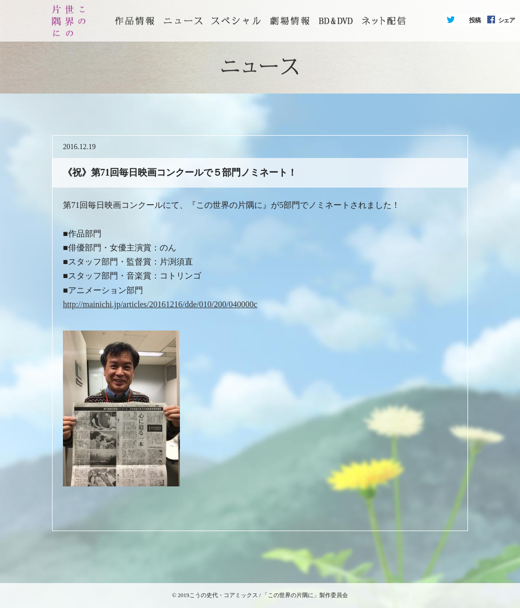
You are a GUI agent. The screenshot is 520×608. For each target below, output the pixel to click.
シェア (506, 20)
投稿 (474, 20)
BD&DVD (335, 21)
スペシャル (236, 21)
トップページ (134, 21)
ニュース (183, 21)
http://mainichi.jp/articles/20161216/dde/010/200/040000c (160, 304)
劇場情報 (289, 21)
